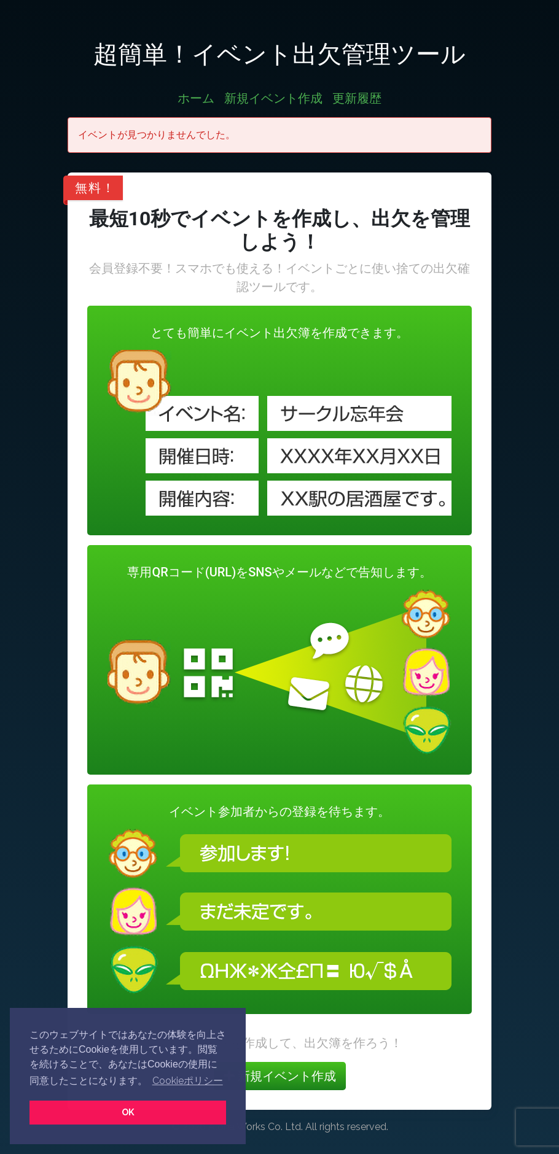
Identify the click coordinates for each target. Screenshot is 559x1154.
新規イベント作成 (273, 98)
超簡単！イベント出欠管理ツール (279, 53)
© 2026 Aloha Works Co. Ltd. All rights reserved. (279, 1127)
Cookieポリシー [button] (187, 1080)
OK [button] (128, 1112)
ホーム (196, 98)
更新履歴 (356, 98)
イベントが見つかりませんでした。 (156, 135)
